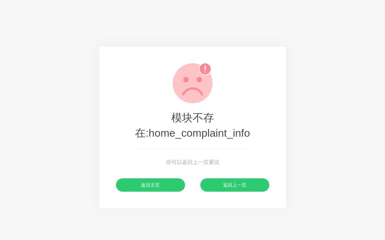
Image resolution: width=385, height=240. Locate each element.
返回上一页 (234, 185)
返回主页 (150, 185)
